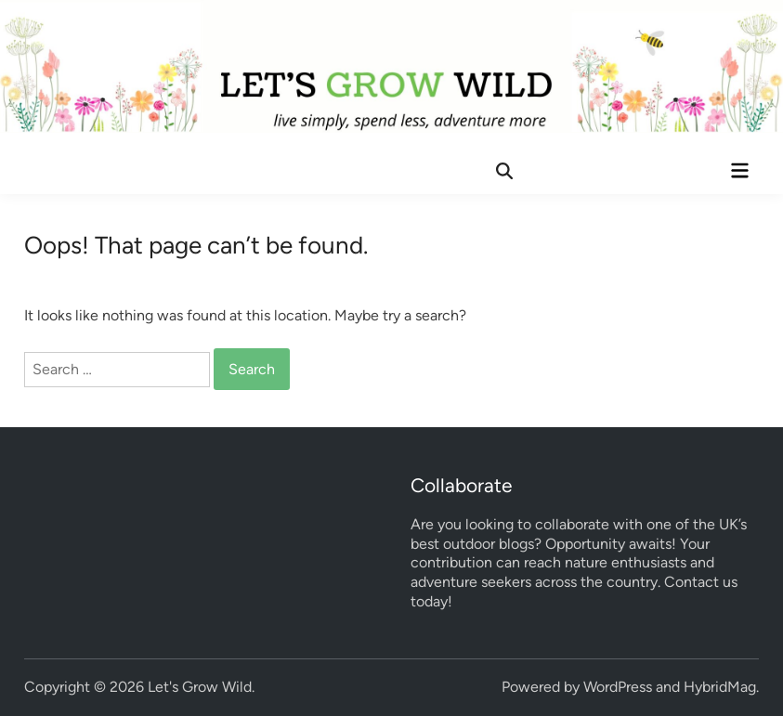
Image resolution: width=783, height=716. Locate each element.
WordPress (617, 687)
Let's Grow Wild (200, 687)
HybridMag (720, 687)
